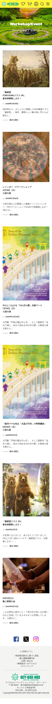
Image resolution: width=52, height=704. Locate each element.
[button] (23, 3)
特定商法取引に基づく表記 (27, 655)
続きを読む (14, 120)
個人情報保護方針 (27, 658)
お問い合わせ (27, 661)
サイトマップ (27, 666)
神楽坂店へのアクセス (27, 663)
